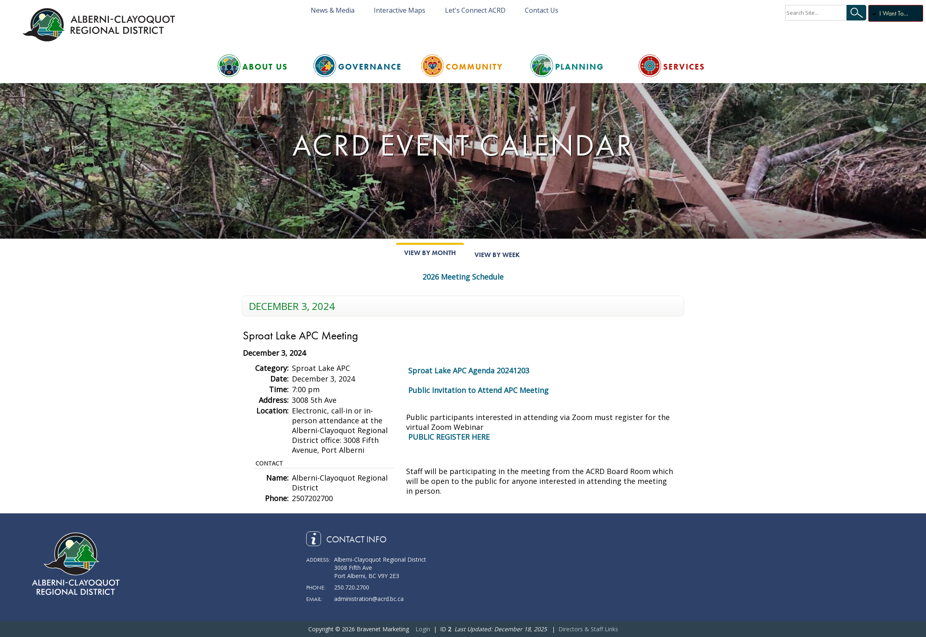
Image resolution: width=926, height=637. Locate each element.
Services (684, 66)
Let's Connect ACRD (475, 10)
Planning (579, 66)
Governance (370, 66)
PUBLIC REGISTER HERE (449, 437)
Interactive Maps (399, 10)
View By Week (497, 255)
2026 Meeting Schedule (463, 277)
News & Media (333, 10)
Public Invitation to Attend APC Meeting (478, 390)
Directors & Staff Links (588, 629)
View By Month (430, 252)
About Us (265, 66)
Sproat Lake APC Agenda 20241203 (468, 370)
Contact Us (541, 10)
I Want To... (893, 13)
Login (423, 629)
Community (474, 66)
